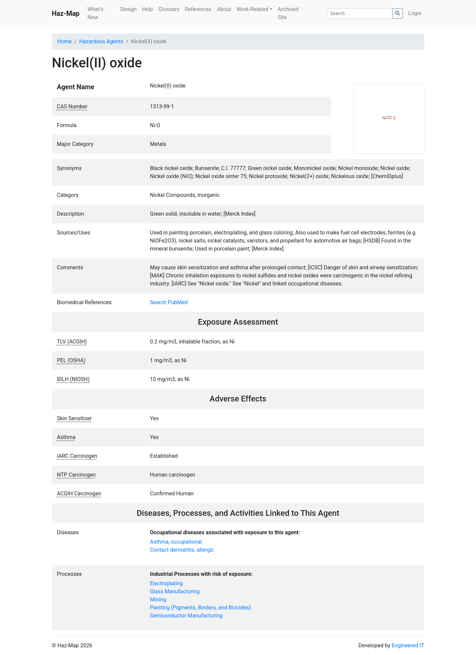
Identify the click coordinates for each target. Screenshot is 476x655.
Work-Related (252, 9)
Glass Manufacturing (175, 591)
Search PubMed (169, 302)
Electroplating (166, 583)
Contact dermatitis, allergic (182, 550)
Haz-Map (66, 13)
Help (147, 9)
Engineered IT (407, 645)
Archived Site (288, 13)
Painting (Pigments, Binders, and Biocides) (200, 607)
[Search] (359, 13)
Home (64, 41)
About (224, 9)
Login (414, 13)
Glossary (168, 9)
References (198, 9)
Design (128, 9)
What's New (95, 13)
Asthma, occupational (176, 542)
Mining (158, 599)
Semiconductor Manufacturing (186, 615)
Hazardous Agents (101, 41)
